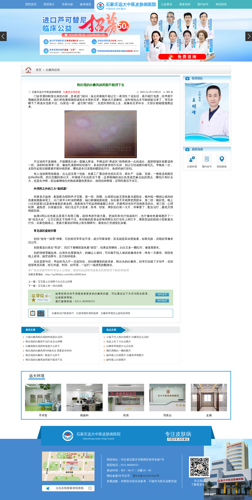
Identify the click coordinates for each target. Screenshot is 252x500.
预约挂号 (203, 4)
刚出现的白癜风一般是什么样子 (43, 355)
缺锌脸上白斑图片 (116, 359)
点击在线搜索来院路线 (68, 488)
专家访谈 (67, 4)
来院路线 (221, 4)
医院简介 (49, 4)
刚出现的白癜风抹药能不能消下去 (44, 359)
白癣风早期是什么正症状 (119, 346)
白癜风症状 (53, 69)
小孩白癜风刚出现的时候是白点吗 (44, 337)
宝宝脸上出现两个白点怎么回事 (55, 281)
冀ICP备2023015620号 (146, 475)
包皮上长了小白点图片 (118, 341)
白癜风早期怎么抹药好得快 (115, 313)
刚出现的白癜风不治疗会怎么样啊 (44, 341)
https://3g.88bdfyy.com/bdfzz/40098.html (65, 274)
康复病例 (184, 4)
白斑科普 (192, 161)
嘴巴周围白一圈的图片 (118, 350)
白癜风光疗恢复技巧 (63, 313)
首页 (38, 69)
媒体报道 (85, 4)
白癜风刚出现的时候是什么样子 (43, 346)
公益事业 (166, 4)
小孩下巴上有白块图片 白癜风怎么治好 (127, 337)
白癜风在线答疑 (71, 92)
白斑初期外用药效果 (87, 313)
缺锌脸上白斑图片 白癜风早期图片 (125, 355)
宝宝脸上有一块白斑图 (50, 286)
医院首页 (31, 4)
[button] (3, 36)
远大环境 (36, 376)
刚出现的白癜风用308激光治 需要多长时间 (49, 350)
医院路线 (221, 161)
